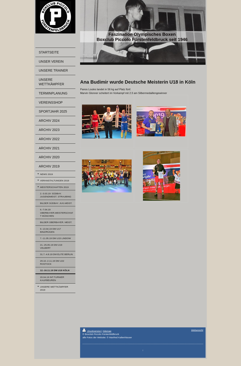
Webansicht (197, 330)
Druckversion (92, 331)
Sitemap (107, 331)
